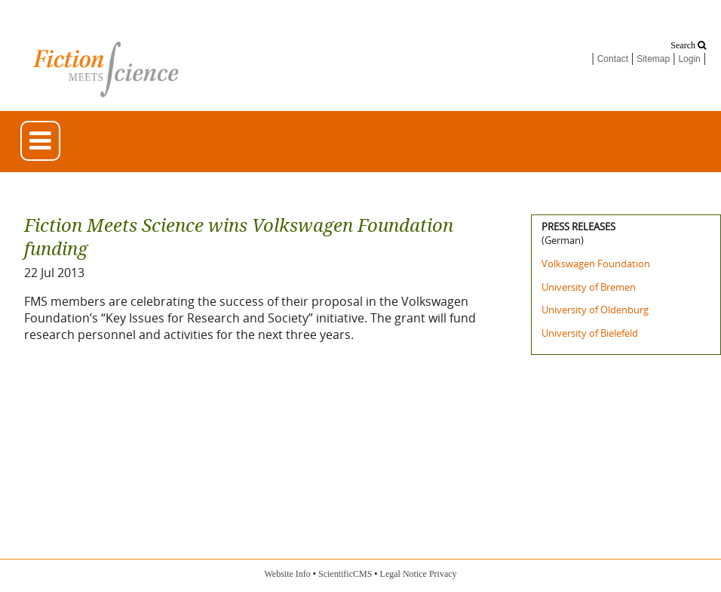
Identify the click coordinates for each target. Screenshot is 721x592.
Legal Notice (403, 574)
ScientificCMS (345, 574)
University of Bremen (589, 287)
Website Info (287, 574)
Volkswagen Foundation (596, 263)
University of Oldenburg (595, 309)
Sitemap (653, 59)
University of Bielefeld (590, 333)
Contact (612, 59)
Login (689, 59)
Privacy (443, 574)
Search (688, 45)
